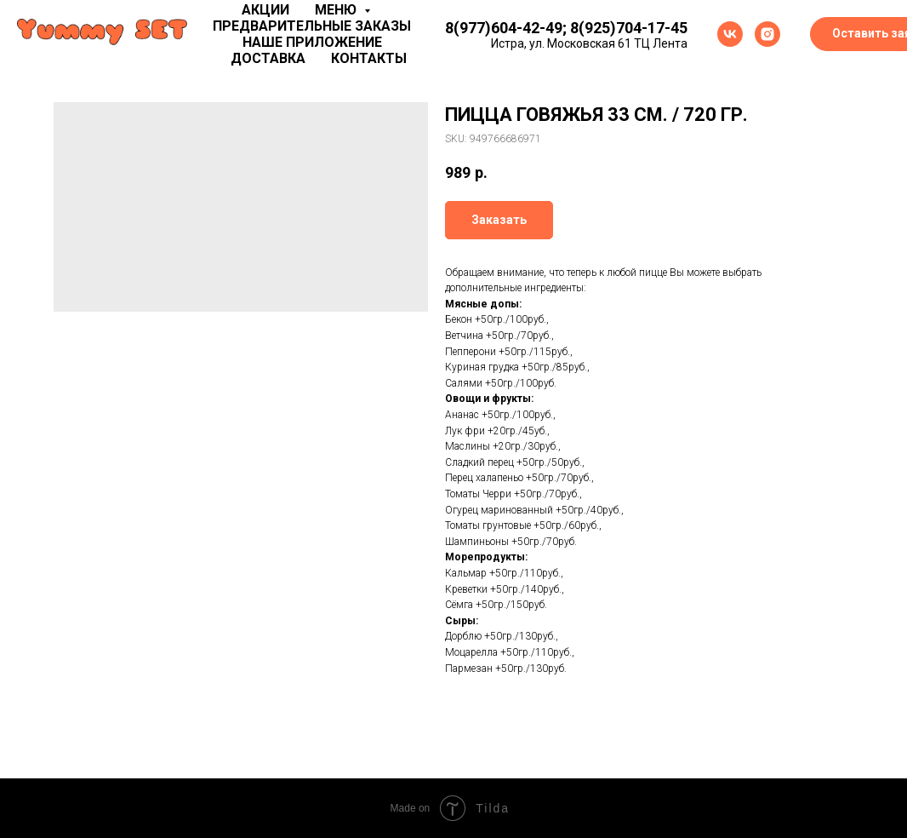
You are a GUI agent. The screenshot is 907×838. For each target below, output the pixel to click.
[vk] (730, 34)
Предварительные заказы (312, 26)
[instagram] (767, 34)
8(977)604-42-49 (503, 28)
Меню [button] (337, 10)
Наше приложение (312, 42)
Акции (265, 10)
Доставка (268, 58)
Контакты (369, 58)
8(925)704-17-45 (628, 28)
